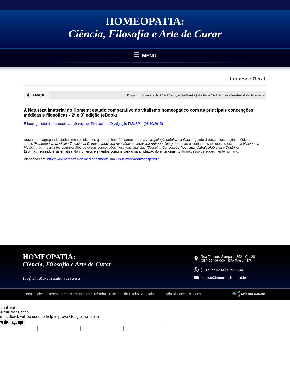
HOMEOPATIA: (145, 21)
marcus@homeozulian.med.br (223, 278)
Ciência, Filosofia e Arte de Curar (145, 34)
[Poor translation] (17, 322)
